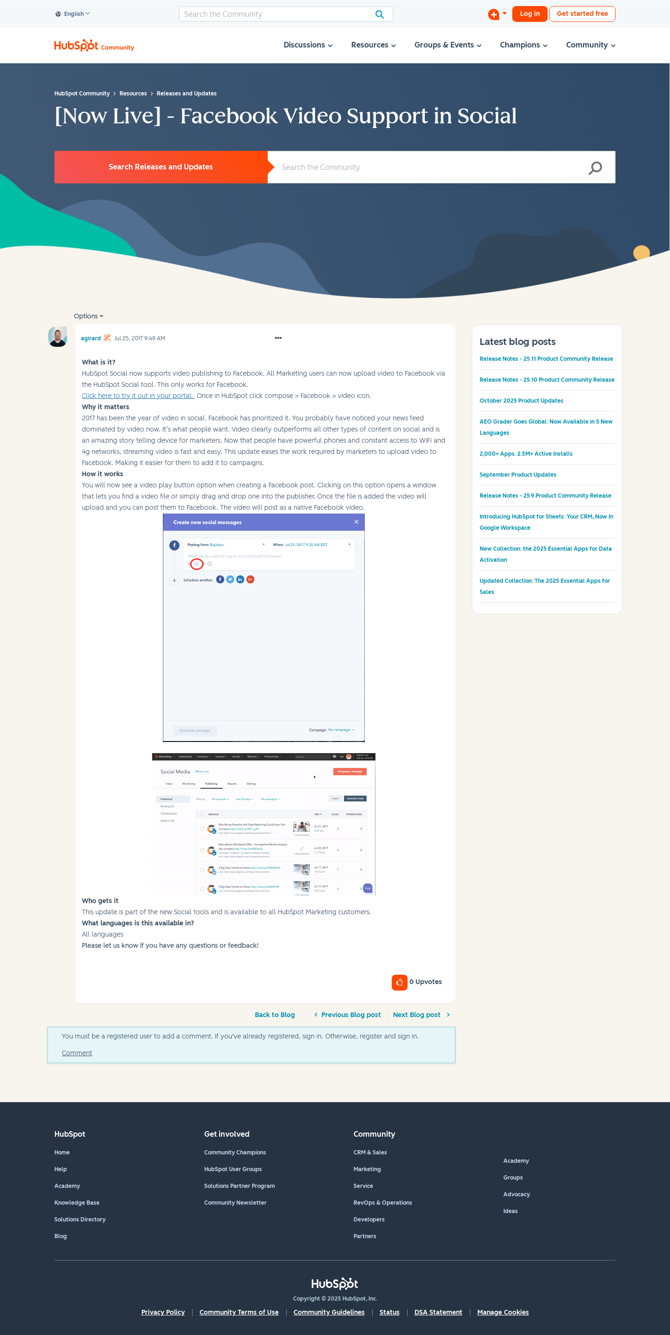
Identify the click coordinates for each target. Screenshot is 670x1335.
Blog (60, 1236)
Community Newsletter (235, 1203)
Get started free (582, 14)
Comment (77, 1053)
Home (62, 1152)
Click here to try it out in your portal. (138, 396)
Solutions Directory (80, 1219)
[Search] (286, 14)
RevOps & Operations (383, 1203)
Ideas (510, 1211)
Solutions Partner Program (239, 1186)
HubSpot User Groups (233, 1169)
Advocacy (516, 1194)
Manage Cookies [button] (503, 1312)
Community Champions (235, 1152)
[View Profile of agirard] (91, 337)
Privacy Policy (163, 1312)
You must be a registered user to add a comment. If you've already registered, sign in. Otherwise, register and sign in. (240, 1036)
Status (390, 1312)
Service (363, 1186)
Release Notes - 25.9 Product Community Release (545, 495)
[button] (278, 338)
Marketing (367, 1169)
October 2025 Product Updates (521, 401)
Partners (365, 1236)
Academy (67, 1186)
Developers (369, 1219)
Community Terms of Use (239, 1312)
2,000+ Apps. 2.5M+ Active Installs (526, 454)
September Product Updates (518, 475)
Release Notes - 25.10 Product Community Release (547, 380)
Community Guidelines (329, 1312)
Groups (513, 1177)
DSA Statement (438, 1312)
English (69, 14)
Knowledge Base (77, 1203)
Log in (530, 14)
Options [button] (86, 316)
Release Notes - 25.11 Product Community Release (546, 359)
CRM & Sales (370, 1152)
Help (60, 1169)
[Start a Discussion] (497, 14)
